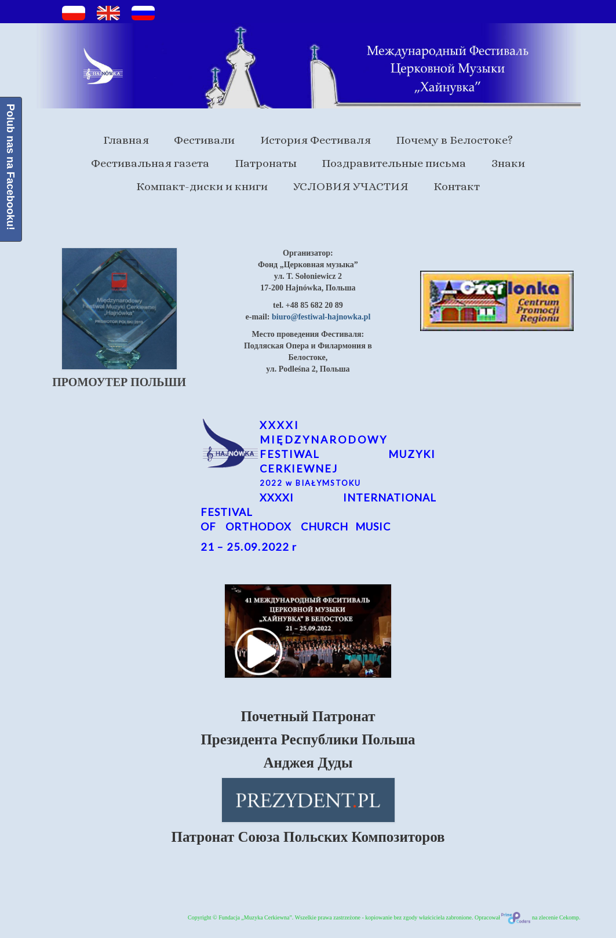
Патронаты (266, 163)
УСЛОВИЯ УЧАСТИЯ (351, 186)
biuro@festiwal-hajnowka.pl (321, 316)
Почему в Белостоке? (454, 140)
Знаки (508, 163)
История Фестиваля (315, 140)
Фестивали (204, 140)
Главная (126, 140)
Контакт (456, 186)
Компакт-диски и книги (202, 186)
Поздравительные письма (394, 163)
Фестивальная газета (150, 163)
